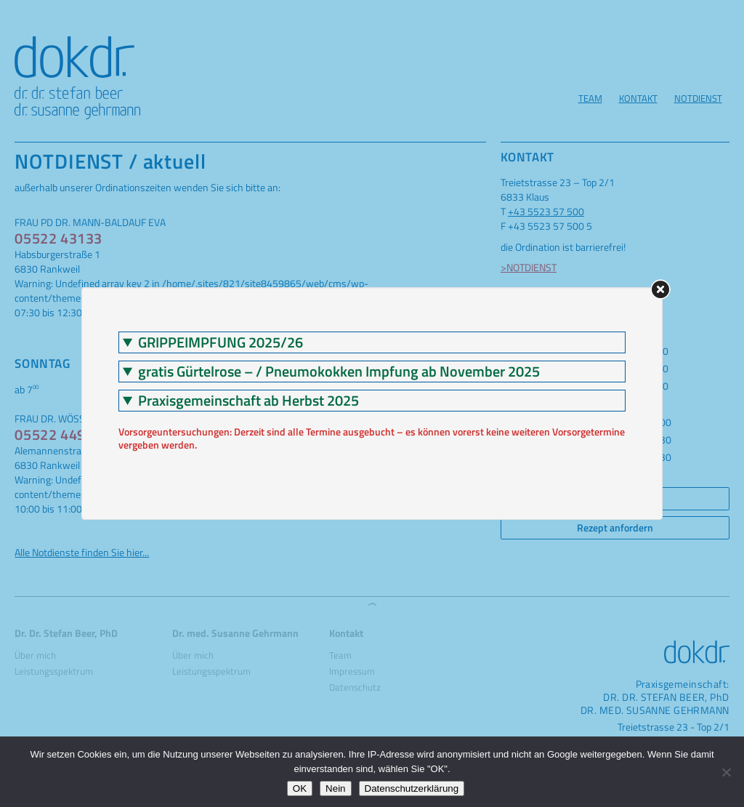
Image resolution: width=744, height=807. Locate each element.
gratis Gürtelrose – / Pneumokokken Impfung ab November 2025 (339, 371)
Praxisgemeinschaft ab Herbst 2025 (248, 400)
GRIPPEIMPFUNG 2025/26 (220, 342)
